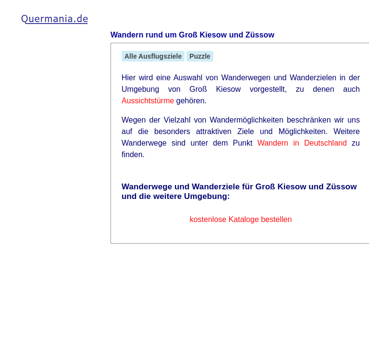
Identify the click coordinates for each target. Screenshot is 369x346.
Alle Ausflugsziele (153, 56)
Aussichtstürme (148, 101)
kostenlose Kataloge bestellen (241, 219)
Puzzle (199, 56)
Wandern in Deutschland (302, 143)
